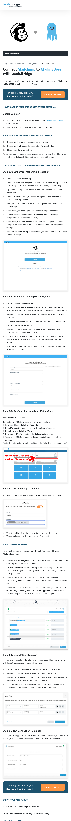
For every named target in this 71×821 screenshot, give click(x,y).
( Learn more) (61, 443)
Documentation (12, 53)
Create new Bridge (54, 120)
